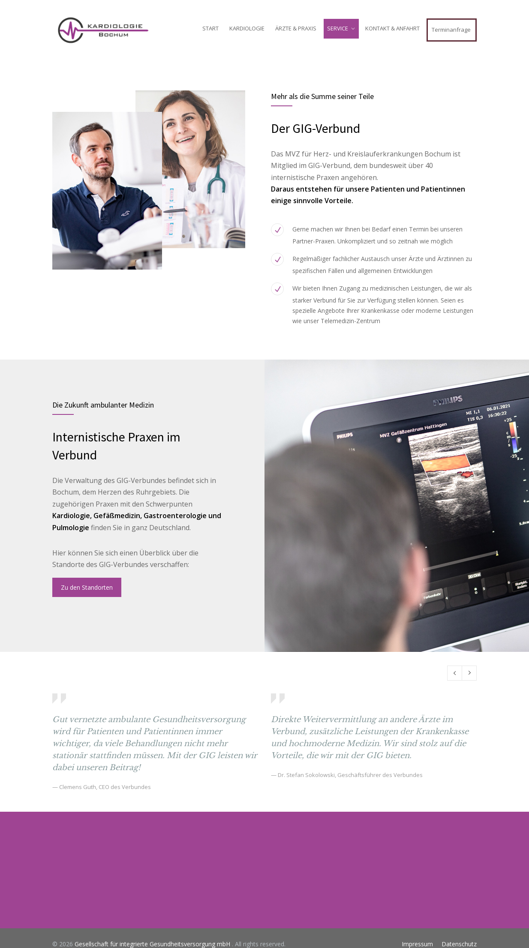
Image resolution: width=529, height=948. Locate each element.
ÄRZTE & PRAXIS (295, 28)
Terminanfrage (451, 29)
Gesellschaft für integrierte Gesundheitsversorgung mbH (153, 944)
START (210, 28)
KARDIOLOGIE (246, 28)
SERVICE (337, 28)
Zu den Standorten (87, 587)
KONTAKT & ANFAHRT (392, 28)
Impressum (417, 944)
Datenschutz (459, 944)
